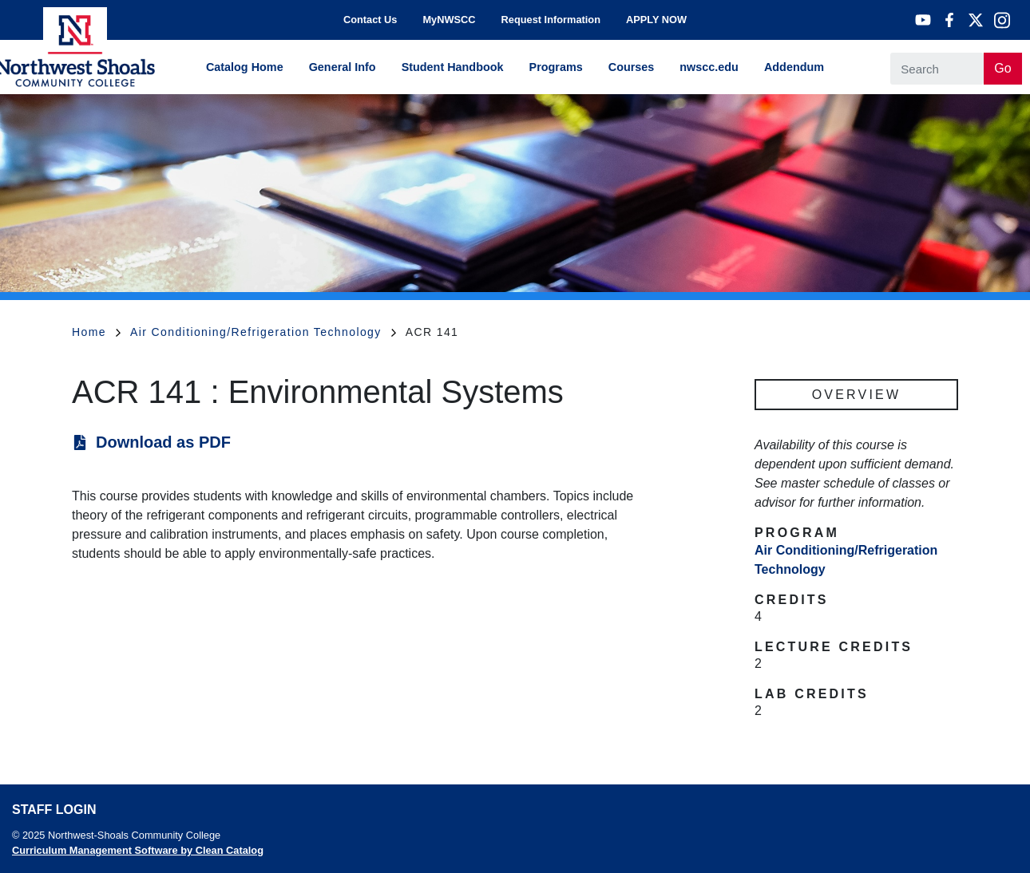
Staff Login (54, 809)
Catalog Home (244, 67)
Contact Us (370, 20)
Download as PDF (163, 442)
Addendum (794, 67)
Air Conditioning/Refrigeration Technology (263, 332)
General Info (342, 67)
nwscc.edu (709, 67)
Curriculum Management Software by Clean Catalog (137, 850)
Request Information (550, 20)
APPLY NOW (656, 20)
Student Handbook (453, 67)
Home (96, 332)
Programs (556, 67)
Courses (631, 67)
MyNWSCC (448, 20)
